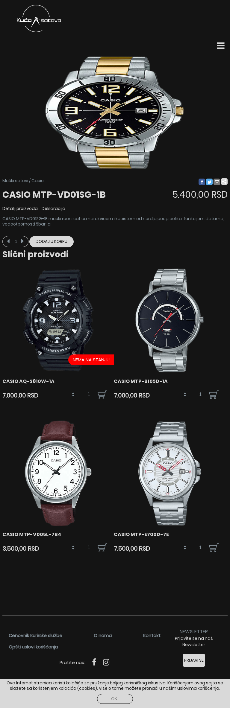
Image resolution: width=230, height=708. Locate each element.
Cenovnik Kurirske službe (35, 635)
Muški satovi (15, 181)
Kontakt (152, 635)
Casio (37, 181)
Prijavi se (194, 660)
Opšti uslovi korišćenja (33, 647)
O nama (103, 635)
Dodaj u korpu (51, 241)
